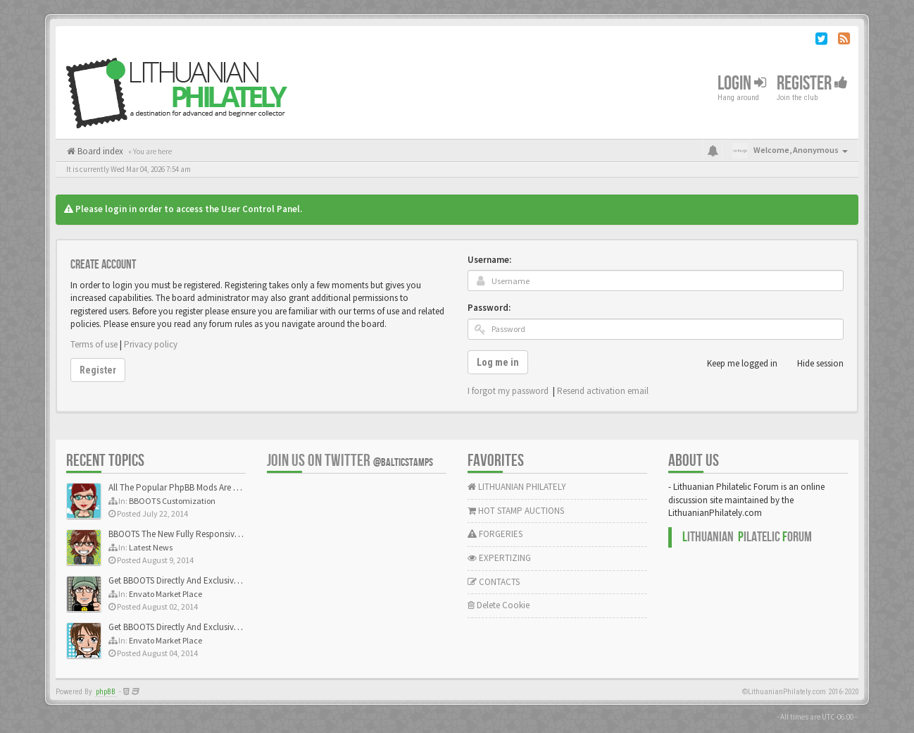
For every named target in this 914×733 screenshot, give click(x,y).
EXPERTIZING (499, 558)
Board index (99, 151)
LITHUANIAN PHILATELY (517, 487)
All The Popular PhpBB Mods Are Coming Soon (197, 487)
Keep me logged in (734, 363)
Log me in (498, 362)
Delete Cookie (499, 605)
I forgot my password (508, 391)
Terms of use (94, 344)
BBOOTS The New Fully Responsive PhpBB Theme (201, 534)
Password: (489, 308)
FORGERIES (495, 534)
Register (812, 83)
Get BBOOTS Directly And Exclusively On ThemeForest (208, 580)
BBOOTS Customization (172, 500)
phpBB (105, 691)
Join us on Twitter (350, 460)
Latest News (151, 547)
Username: (489, 260)
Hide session (813, 363)
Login (742, 83)
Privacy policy (150, 344)
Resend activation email (603, 391)
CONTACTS (494, 582)
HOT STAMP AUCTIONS (516, 511)
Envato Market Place (165, 594)
